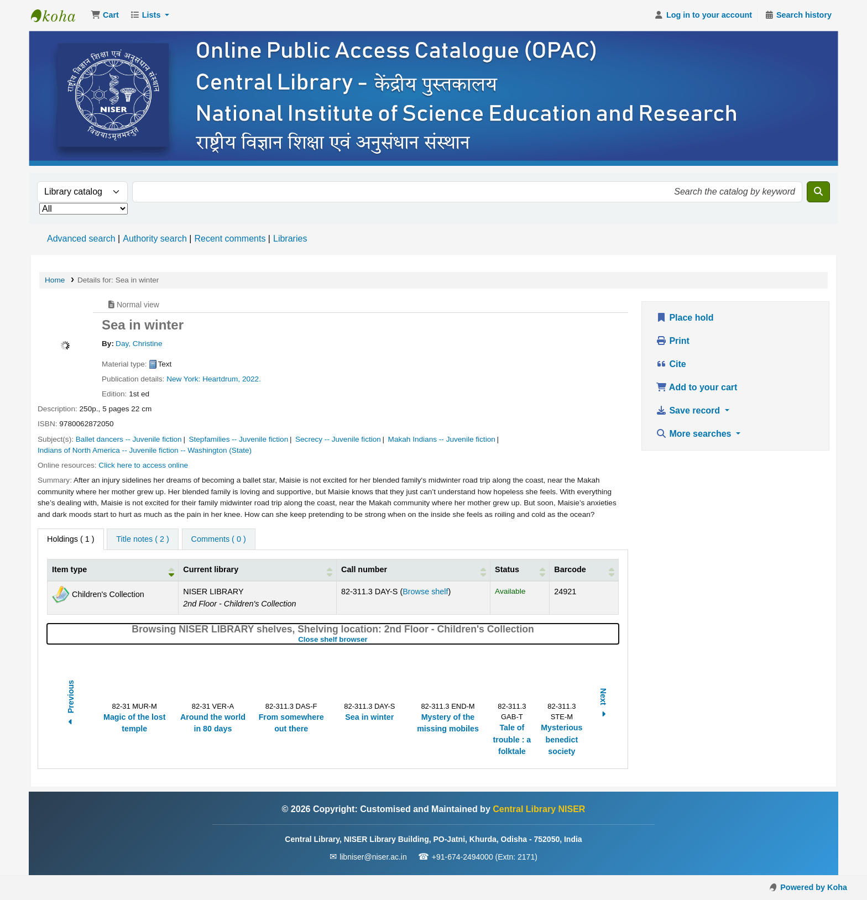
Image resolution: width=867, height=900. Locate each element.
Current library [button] (210, 569)
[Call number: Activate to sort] (413, 570)
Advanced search (81, 238)
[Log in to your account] (703, 15)
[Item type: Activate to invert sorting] (113, 570)
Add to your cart (696, 387)
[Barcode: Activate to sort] (584, 570)
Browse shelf (425, 591)
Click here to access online (143, 465)
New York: (183, 379)
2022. (251, 379)
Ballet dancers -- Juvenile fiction (129, 439)
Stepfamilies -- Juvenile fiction (238, 439)
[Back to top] (834, 866)
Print (673, 341)
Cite (671, 364)
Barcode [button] (570, 569)
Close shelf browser (369, 639)
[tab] (142, 540)
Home (55, 280)
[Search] (818, 191)
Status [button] (507, 569)
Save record (689, 410)
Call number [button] (364, 569)
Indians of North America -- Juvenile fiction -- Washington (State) (145, 450)
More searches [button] (695, 433)
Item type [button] (69, 569)
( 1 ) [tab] (71, 539)
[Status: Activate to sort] (520, 570)
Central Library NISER (58, 15)
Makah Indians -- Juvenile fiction (441, 439)
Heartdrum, (221, 379)
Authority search (155, 238)
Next (603, 704)
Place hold (684, 317)
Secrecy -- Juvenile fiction (338, 439)
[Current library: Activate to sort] (258, 570)
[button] (104, 15)
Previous (70, 704)
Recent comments (229, 238)
